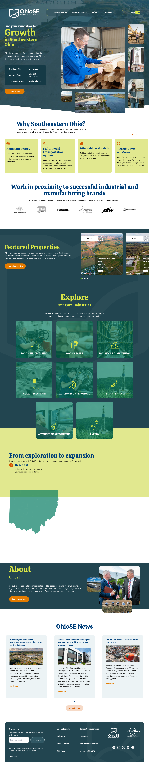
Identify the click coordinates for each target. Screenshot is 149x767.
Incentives (33, 69)
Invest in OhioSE (87, 751)
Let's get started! (14, 91)
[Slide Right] (136, 134)
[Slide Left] (132, 134)
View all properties (15, 266)
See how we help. (19, 599)
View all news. (74, 708)
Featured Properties (89, 743)
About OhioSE (63, 743)
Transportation (16, 81)
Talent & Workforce (33, 75)
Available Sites (15, 69)
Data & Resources (80, 12)
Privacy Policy (13, 756)
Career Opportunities (89, 729)
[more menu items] (135, 12)
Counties (84, 736)
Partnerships (15, 75)
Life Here (96, 12)
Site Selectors (60, 12)
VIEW (100, 271)
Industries (110, 12)
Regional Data (35, 81)
